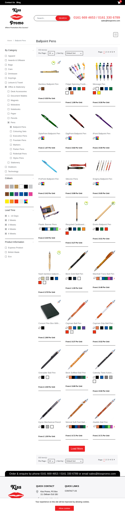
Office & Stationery (16, 87)
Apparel (11, 56)
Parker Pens (18, 149)
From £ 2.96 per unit (46, 337)
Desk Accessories (19, 91)
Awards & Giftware (16, 60)
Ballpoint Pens (19, 127)
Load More (77, 448)
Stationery (15, 162)
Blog (18, 2)
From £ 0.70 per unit (46, 292)
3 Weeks (12, 225)
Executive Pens (20, 136)
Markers (16, 145)
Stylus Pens (18, 158)
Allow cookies (64, 508)
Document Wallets (19, 96)
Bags (10, 65)
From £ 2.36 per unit (46, 387)
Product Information (19, 241)
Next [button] (59, 229)
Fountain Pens (19, 140)
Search (63, 18)
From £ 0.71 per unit (74, 436)
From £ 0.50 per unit (101, 148)
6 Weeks (12, 233)
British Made (13, 252)
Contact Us (10, 2)
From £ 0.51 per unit (101, 239)
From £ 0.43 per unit (46, 238)
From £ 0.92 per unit (101, 391)
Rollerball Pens (20, 153)
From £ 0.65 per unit (101, 193)
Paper (13, 113)
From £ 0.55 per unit (46, 98)
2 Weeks (12, 220)
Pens (13, 122)
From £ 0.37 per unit (74, 342)
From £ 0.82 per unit (74, 148)
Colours (19, 178)
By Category (19, 50)
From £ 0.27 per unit (74, 243)
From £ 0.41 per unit (46, 193)
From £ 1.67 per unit (46, 148)
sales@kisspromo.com (110, 21)
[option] (40, 229)
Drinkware (12, 73)
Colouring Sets (19, 131)
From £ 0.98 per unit (74, 193)
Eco (10, 256)
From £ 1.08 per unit (74, 102)
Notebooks (15, 109)
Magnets (15, 100)
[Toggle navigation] (62, 34)
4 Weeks (12, 229)
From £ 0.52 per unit (101, 342)
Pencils (14, 118)
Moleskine (15, 105)
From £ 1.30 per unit (74, 288)
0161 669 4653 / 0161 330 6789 (97, 17)
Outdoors (12, 167)
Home (9, 40)
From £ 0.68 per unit (74, 386)
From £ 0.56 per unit (101, 102)
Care (10, 69)
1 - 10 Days (13, 216)
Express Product (15, 247)
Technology (13, 171)
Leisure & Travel (15, 82)
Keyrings (12, 78)
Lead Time (19, 210)
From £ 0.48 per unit (101, 287)
